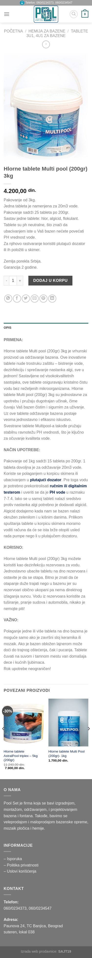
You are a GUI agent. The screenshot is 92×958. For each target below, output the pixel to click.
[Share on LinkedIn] (52, 299)
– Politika (12, 865)
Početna (13, 31)
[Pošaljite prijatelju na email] (35, 299)
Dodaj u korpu (50, 280)
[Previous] (3, 738)
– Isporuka (13, 859)
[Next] (88, 738)
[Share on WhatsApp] (8, 299)
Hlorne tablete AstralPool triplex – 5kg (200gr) (21, 756)
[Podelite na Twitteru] (26, 299)
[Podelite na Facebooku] (17, 299)
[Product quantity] (13, 280)
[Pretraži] (74, 14)
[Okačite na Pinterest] (43, 299)
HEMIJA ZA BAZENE (47, 31)
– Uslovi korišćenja (20, 871)
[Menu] (7, 14)
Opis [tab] (8, 327)
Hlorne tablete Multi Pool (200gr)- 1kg (66, 754)
